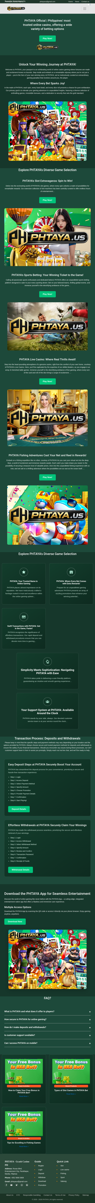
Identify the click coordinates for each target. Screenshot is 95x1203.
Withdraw (41, 1177)
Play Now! (47, 200)
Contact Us (48, 1195)
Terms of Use (60, 1195)
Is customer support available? (19, 1035)
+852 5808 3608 (17, 1178)
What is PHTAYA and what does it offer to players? (29, 1011)
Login (40, 1170)
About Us (9, 1195)
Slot (61, 1166)
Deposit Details (19, 809)
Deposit (41, 1173)
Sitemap (85, 1195)
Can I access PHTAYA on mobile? (20, 1043)
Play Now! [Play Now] (47, 38)
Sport (62, 1177)
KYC (18, 1195)
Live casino (64, 1170)
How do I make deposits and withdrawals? (25, 1027)
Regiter (41, 1166)
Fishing (63, 1173)
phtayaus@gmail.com (19, 1181)
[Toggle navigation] (84, 8)
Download (42, 1181)
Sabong (63, 1181)
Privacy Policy (74, 1195)
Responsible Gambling (32, 1195)
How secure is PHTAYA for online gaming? (25, 1019)
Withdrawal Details (20, 870)
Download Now (15, 922)
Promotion (42, 1185)
